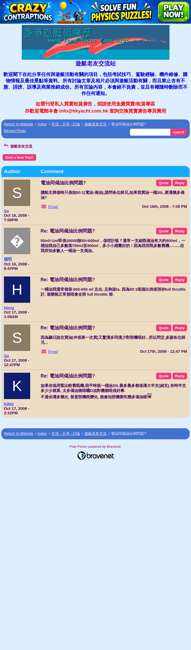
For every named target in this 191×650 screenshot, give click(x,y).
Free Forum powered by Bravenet (95, 447)
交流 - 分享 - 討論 (65, 124)
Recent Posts (15, 131)
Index (42, 124)
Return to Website (18, 124)
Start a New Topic (19, 157)
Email (53, 206)
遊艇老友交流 (95, 124)
